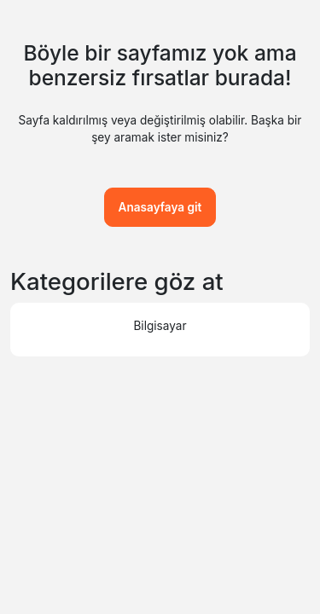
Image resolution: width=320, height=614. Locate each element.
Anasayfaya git (160, 207)
